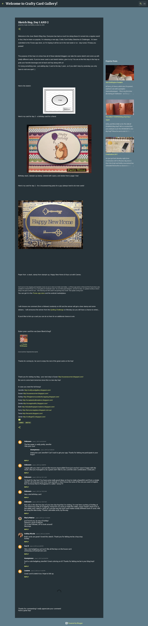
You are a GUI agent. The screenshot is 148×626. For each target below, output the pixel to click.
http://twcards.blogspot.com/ (32, 413)
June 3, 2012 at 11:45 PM (38, 570)
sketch (28, 422)
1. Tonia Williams (24, 345)
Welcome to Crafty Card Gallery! (31, 4)
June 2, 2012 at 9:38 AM (47, 449)
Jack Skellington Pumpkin (114, 82)
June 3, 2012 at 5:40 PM (43, 533)
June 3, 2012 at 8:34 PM (41, 558)
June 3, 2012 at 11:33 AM (42, 517)
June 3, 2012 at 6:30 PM (36, 546)
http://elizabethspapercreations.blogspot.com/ (38, 407)
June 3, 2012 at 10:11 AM (39, 477)
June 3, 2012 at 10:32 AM (39, 491)
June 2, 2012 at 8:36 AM (39, 441)
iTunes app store (39, 293)
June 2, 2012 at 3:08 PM (39, 465)
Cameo (21, 422)
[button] (19, 29)
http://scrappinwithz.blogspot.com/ (35, 403)
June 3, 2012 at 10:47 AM (39, 502)
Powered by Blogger (74, 623)
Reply (26, 460)
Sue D (26, 546)
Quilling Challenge (57, 310)
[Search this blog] (135, 3)
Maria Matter (29, 518)
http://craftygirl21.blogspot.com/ (34, 417)
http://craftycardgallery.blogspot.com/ (37, 390)
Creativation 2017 (112, 154)
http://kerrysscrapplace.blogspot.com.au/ (36, 410)
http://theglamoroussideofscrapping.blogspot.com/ (41, 397)
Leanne (27, 570)
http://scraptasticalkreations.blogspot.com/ (38, 400)
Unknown (27, 441)
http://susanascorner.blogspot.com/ (70, 377)
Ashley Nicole (29, 534)
